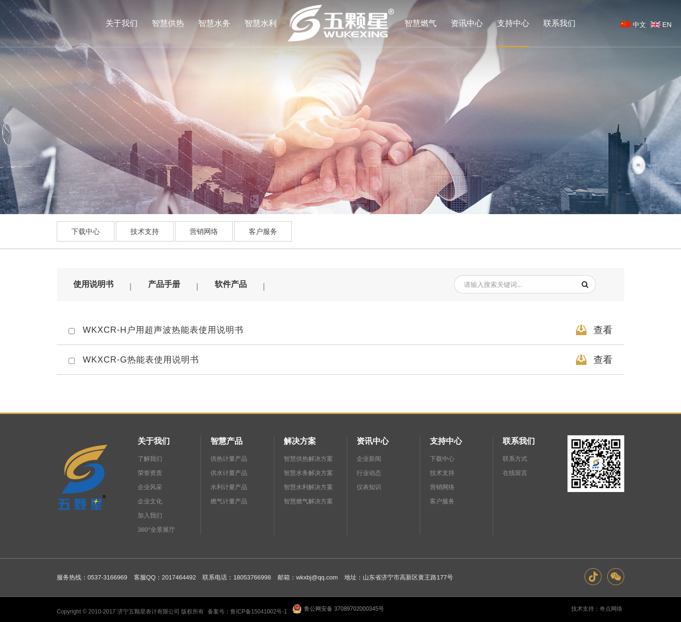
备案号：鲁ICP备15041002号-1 (248, 610)
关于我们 (154, 439)
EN (660, 24)
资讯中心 (373, 439)
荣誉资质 (150, 471)
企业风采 (150, 485)
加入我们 (150, 514)
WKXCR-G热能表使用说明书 (141, 358)
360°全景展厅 (156, 528)
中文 (632, 24)
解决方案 (300, 439)
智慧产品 (226, 439)
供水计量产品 (228, 471)
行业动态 (369, 471)
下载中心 (85, 230)
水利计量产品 (228, 485)
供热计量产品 (228, 457)
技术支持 (145, 230)
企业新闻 (369, 457)
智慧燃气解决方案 (308, 499)
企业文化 (150, 499)
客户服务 (263, 230)
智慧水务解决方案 (308, 471)
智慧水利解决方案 (308, 485)
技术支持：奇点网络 (596, 607)
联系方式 (515, 457)
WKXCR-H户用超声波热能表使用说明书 (163, 328)
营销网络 (204, 230)
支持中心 (446, 439)
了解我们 (150, 457)
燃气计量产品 (228, 499)
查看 (593, 328)
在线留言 (515, 471)
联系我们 (519, 439)
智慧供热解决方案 (308, 457)
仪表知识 (369, 485)
